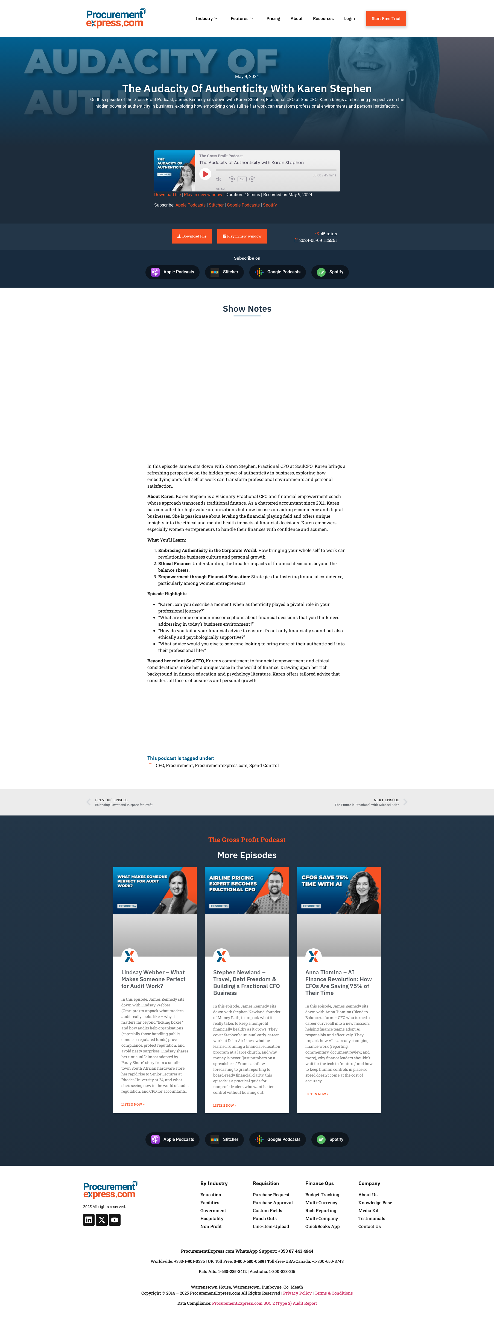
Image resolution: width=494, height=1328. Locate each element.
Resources (323, 18)
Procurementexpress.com (221, 765)
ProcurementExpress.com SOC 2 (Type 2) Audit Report (264, 1303)
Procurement (179, 765)
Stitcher (216, 205)
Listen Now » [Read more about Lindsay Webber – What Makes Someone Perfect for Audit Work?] (133, 1104)
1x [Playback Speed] (242, 179)
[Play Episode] (205, 174)
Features (243, 18)
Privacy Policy (297, 1293)
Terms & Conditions (334, 1293)
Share (221, 189)
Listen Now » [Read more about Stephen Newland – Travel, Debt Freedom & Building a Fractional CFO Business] (224, 1105)
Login (349, 18)
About (297, 18)
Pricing (273, 18)
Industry (207, 18)
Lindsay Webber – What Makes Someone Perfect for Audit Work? (153, 979)
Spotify (270, 205)
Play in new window (203, 194)
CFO (160, 765)
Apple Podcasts (191, 205)
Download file (167, 194)
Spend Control (264, 765)
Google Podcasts (243, 205)
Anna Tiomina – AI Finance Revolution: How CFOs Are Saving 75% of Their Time (338, 982)
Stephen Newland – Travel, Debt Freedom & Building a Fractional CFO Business (246, 982)
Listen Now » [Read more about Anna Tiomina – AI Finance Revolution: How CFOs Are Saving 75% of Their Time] (317, 1094)
